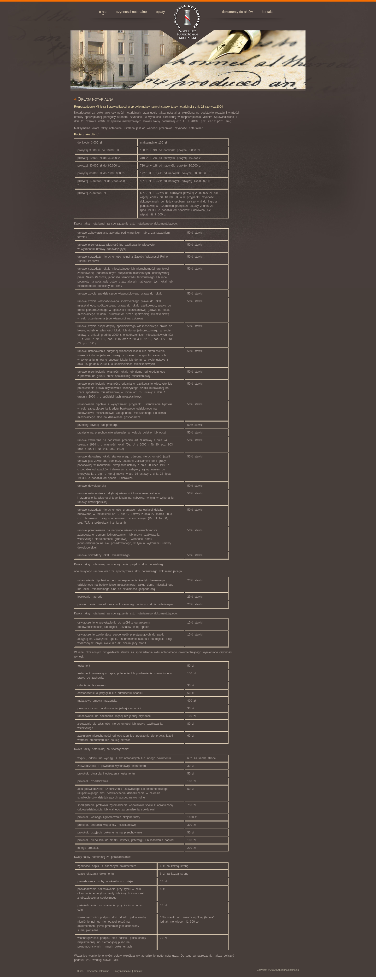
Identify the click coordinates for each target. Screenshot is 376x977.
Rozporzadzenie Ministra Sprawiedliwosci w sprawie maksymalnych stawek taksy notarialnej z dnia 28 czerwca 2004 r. (149, 106)
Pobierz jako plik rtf (86, 134)
